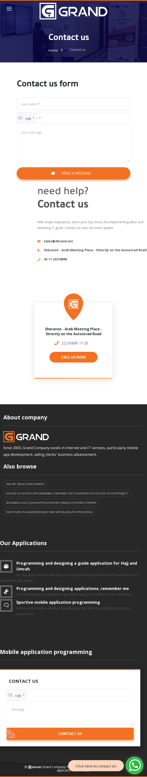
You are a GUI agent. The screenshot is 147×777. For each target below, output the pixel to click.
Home (53, 50)
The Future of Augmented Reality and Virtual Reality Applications (49, 512)
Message (17, 709)
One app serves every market (25, 484)
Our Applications (23, 543)
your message (31, 132)
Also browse (20, 466)
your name (29, 104)
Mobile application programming (46, 651)
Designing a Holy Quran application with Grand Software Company (51, 503)
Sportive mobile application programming (58, 602)
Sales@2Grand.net (117, 241)
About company (25, 417)
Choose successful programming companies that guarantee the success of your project (67, 493)
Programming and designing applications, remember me (72, 588)
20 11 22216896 (114, 259)
